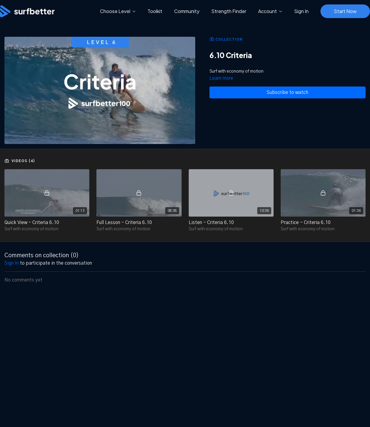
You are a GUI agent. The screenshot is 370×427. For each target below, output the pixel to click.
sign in (11, 263)
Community (186, 11)
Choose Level (118, 11)
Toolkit (154, 11)
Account (270, 11)
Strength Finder (228, 11)
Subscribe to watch (287, 92)
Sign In (301, 11)
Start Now (345, 11)
